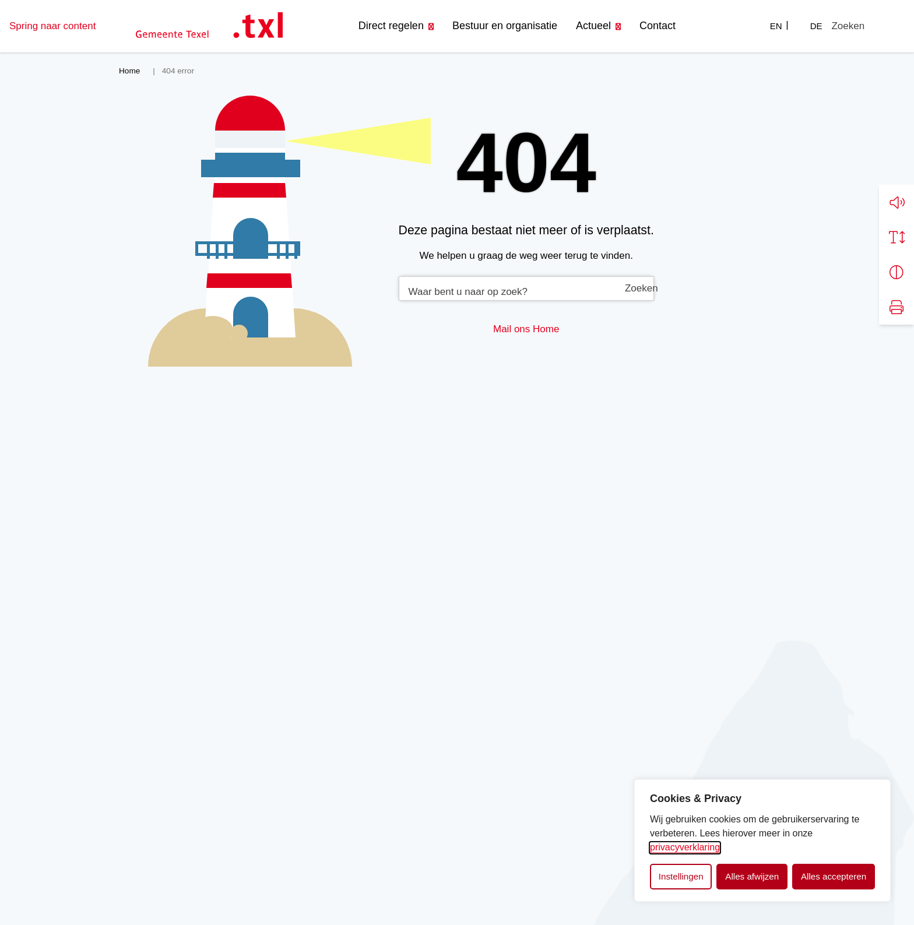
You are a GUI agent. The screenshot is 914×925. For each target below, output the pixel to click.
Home (546, 329)
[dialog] (762, 840)
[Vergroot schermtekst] (896, 237)
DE (816, 26)
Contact (657, 25)
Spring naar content (52, 25)
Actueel (593, 25)
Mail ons (511, 329)
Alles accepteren (833, 876)
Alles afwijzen (752, 876)
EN (776, 26)
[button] (896, 202)
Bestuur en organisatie (504, 25)
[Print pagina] (896, 307)
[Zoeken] (847, 26)
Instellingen (681, 876)
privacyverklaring (685, 847)
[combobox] (526, 288)
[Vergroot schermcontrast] (896, 272)
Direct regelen (391, 25)
